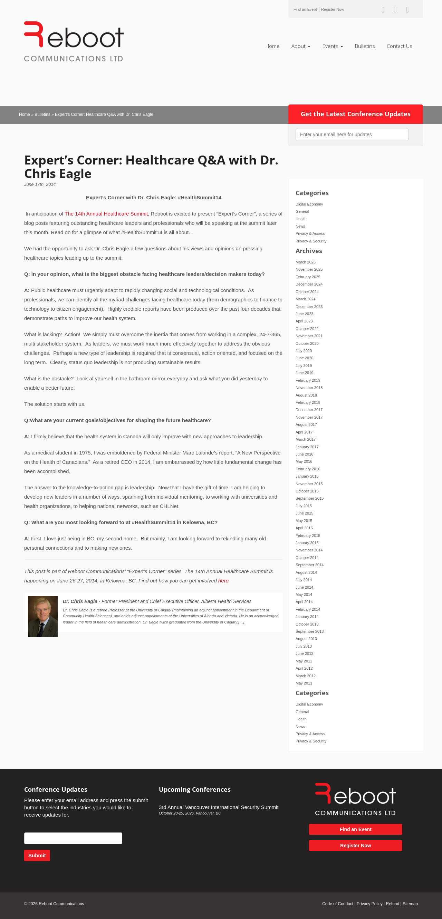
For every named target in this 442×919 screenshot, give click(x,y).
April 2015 (304, 528)
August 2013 (306, 639)
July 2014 (304, 580)
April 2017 (304, 432)
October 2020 (307, 343)
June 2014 (304, 587)
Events (333, 45)
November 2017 (309, 417)
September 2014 (310, 565)
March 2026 (306, 262)
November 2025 (309, 269)
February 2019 (308, 380)
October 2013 (307, 624)
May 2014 (304, 594)
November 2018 (309, 388)
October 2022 (307, 329)
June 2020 (304, 358)
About (300, 45)
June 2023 (304, 314)
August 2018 (306, 395)
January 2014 (307, 617)
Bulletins (365, 45)
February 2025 (308, 277)
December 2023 (309, 306)
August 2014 (306, 572)
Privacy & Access (310, 233)
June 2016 (304, 454)
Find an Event (305, 9)
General (302, 211)
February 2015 (308, 535)
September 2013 (310, 631)
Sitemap (410, 903)
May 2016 (304, 461)
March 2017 (306, 439)
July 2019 (304, 365)
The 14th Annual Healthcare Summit (106, 214)
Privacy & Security (311, 241)
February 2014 (308, 609)
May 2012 (304, 661)
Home (273, 45)
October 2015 (307, 491)
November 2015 (309, 484)
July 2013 (304, 646)
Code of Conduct (337, 903)
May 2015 (304, 521)
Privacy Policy (370, 903)
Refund (392, 903)
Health (301, 219)
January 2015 (307, 543)
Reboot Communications (61, 903)
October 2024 (307, 292)
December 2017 (309, 410)
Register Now (332, 9)
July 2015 (304, 506)
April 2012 (304, 668)
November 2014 (309, 550)
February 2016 (308, 469)
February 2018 (308, 402)
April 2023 (304, 321)
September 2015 (310, 498)
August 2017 (306, 424)
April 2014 (304, 602)
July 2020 (304, 351)
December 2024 (309, 284)
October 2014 (307, 558)
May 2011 (304, 683)
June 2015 (304, 513)
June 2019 (304, 373)
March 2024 (306, 299)
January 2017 (307, 447)
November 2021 (309, 336)
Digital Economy (309, 204)
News (300, 226)
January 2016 (307, 476)
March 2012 (306, 676)
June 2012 (304, 653)
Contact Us (399, 45)
